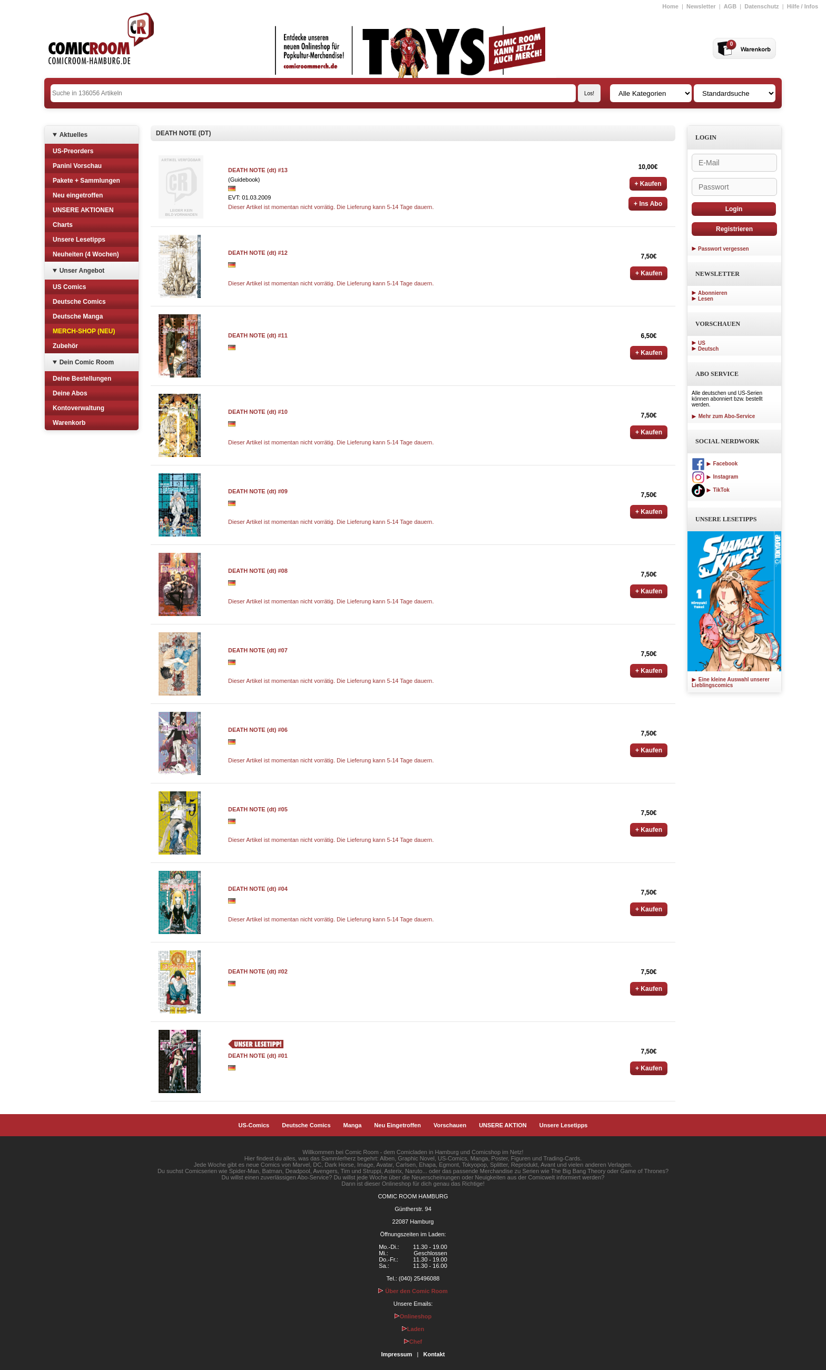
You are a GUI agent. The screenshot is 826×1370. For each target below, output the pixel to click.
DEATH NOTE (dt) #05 (258, 809)
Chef (413, 1341)
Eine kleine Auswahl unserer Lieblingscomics (731, 682)
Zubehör (65, 346)
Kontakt (434, 1354)
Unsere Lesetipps (79, 239)
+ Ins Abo (648, 203)
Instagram (715, 477)
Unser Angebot (82, 270)
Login (734, 209)
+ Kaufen (648, 183)
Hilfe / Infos (802, 6)
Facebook (715, 463)
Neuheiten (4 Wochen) (86, 254)
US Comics (69, 287)
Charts (63, 225)
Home (670, 6)
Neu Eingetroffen (397, 1125)
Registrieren (734, 229)
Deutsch (708, 349)
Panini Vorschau (77, 166)
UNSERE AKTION (503, 1125)
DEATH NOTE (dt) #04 (258, 889)
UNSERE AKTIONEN (83, 210)
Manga (352, 1125)
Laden (413, 1329)
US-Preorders (73, 151)
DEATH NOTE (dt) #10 (258, 412)
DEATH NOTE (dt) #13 (258, 170)
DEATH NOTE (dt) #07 (258, 650)
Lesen (705, 299)
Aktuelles (73, 134)
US (701, 343)
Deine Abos (70, 393)
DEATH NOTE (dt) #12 (258, 253)
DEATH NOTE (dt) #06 (258, 730)
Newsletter (701, 6)
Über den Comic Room (413, 1291)
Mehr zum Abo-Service (723, 416)
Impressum (396, 1354)
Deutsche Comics (79, 301)
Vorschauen (450, 1125)
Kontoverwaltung (78, 408)
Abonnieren (712, 293)
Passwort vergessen (723, 249)
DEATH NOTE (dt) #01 (258, 1056)
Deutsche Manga (78, 316)
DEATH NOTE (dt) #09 (258, 491)
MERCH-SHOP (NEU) (84, 331)
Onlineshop (413, 1316)
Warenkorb (69, 422)
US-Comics (254, 1125)
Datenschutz (761, 6)
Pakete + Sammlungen (86, 180)
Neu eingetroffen (78, 195)
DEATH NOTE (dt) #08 (258, 571)
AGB (730, 6)
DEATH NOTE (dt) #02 (258, 971)
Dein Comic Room (87, 362)
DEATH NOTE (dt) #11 (258, 335)
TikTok (711, 490)
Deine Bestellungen (82, 378)
